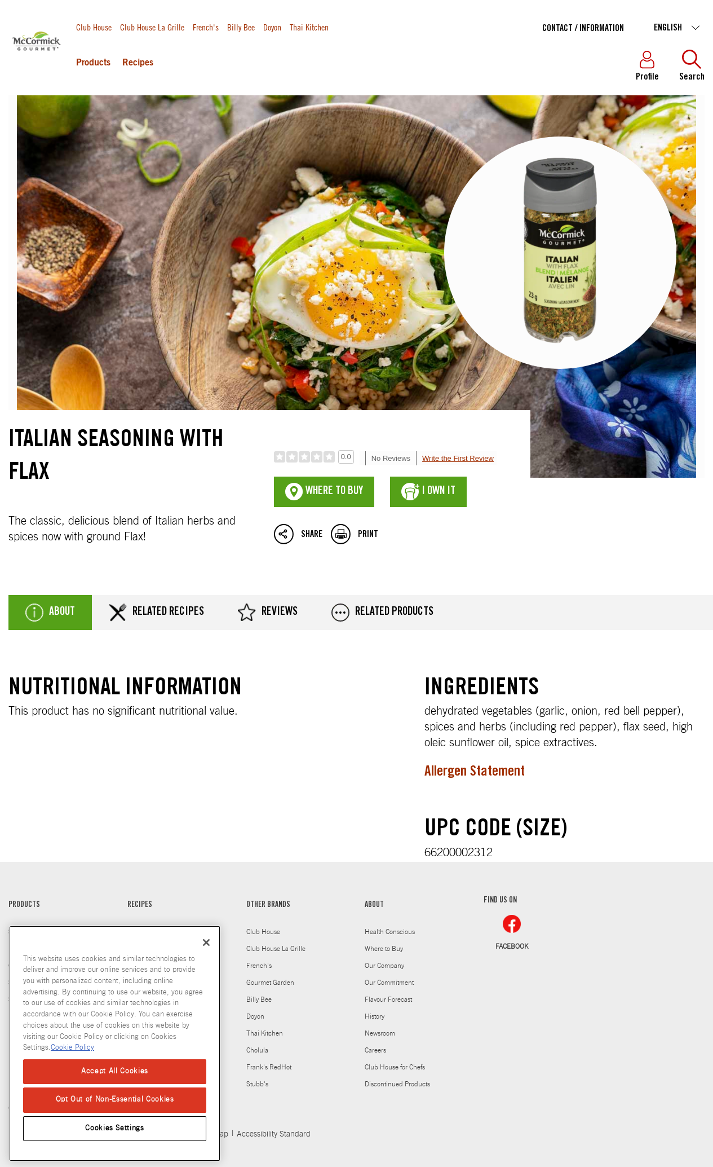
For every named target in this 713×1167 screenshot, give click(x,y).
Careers (375, 1050)
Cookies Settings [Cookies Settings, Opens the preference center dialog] (114, 1128)
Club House (94, 26)
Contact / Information (583, 28)
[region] (114, 1043)
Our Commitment (389, 982)
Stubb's (257, 1084)
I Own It (428, 492)
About (50, 613)
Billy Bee (241, 26)
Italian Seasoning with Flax (356, 286)
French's (206, 26)
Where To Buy (324, 492)
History (374, 1016)
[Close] (206, 942)
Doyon (272, 26)
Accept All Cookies (114, 1071)
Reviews (268, 613)
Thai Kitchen (309, 26)
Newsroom (380, 1033)
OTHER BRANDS (268, 905)
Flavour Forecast (388, 999)
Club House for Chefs (395, 1067)
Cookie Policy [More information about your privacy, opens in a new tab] (72, 1047)
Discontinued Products (397, 1084)
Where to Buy (384, 948)
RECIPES (139, 905)
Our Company (384, 965)
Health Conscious (390, 931)
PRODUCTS (24, 905)
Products (93, 63)
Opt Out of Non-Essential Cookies (115, 1099)
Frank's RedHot (268, 1067)
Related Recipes (156, 613)
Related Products (382, 613)
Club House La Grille (152, 26)
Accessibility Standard (274, 1134)
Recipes (137, 63)
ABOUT (374, 905)
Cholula (257, 1050)
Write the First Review (458, 458)
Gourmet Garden (270, 982)
